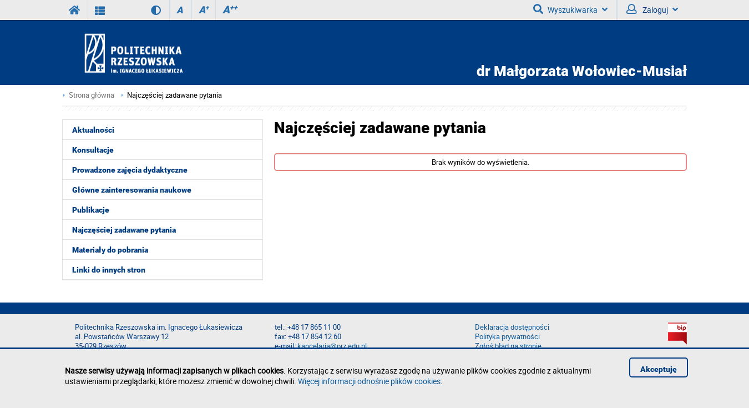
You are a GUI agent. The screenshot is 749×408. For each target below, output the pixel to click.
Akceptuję (658, 369)
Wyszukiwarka (570, 9)
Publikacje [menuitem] (90, 209)
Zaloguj (652, 9)
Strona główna (91, 95)
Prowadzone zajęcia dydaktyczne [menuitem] (130, 169)
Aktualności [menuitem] (93, 129)
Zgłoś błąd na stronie (508, 346)
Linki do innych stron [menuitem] (108, 269)
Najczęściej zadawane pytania (174, 95)
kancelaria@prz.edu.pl (332, 346)
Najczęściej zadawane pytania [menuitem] (124, 229)
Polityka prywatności (507, 336)
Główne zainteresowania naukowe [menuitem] (131, 189)
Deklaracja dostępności (512, 327)
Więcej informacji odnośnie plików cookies (369, 381)
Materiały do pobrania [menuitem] (110, 249)
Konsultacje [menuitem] (93, 149)
